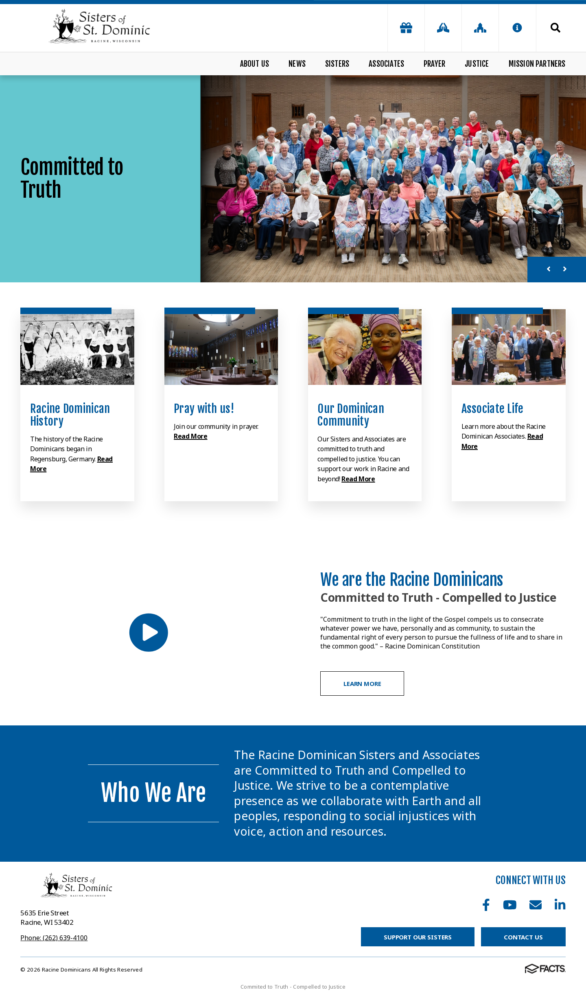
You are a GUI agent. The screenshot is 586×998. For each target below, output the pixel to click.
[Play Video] (148, 632)
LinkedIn (560, 905)
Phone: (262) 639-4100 (53, 937)
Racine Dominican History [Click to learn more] (70, 415)
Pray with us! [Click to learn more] (204, 409)
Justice (477, 64)
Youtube (510, 905)
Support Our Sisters (418, 937)
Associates (386, 64)
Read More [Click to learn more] (190, 436)
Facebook (486, 905)
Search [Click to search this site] (555, 28)
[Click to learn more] (77, 347)
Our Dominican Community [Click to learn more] (350, 415)
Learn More (362, 683)
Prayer (434, 64)
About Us (254, 64)
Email (535, 905)
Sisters (337, 64)
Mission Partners (537, 64)
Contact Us (523, 937)
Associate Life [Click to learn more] (492, 409)
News (297, 64)
